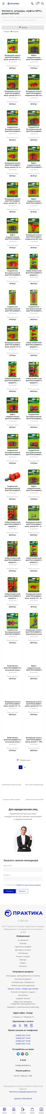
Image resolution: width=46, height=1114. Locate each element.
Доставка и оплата (23, 950)
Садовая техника (23, 998)
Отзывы (23, 943)
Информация (23, 936)
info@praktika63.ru (23, 1065)
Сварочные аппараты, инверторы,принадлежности (23, 1002)
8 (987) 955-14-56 (23, 1044)
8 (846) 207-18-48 (23, 1041)
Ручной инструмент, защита (23, 992)
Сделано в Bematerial (23, 1098)
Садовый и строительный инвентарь (23, 1007)
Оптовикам (23, 953)
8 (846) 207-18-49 (23, 1038)
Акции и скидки (23, 956)
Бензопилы (23, 995)
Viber (22, 1053)
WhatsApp (26, 1053)
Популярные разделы (23, 971)
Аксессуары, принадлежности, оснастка (23, 976)
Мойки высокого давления (23, 985)
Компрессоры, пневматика (23, 982)
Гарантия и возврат (23, 946)
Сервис (23, 963)
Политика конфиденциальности (23, 1091)
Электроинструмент (23, 979)
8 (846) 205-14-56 (23, 1035)
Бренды (23, 959)
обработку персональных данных (28, 885)
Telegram (18, 1053)
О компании (23, 940)
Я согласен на (23, 885)
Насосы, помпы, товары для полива (23, 988)
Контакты (23, 966)
